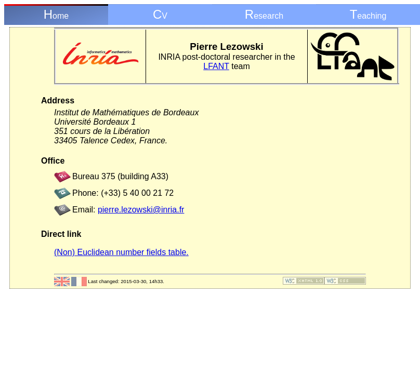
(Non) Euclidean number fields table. (121, 252)
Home (56, 14)
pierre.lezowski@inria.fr (141, 209)
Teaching (368, 14)
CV (160, 14)
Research (264, 14)
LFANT (216, 66)
